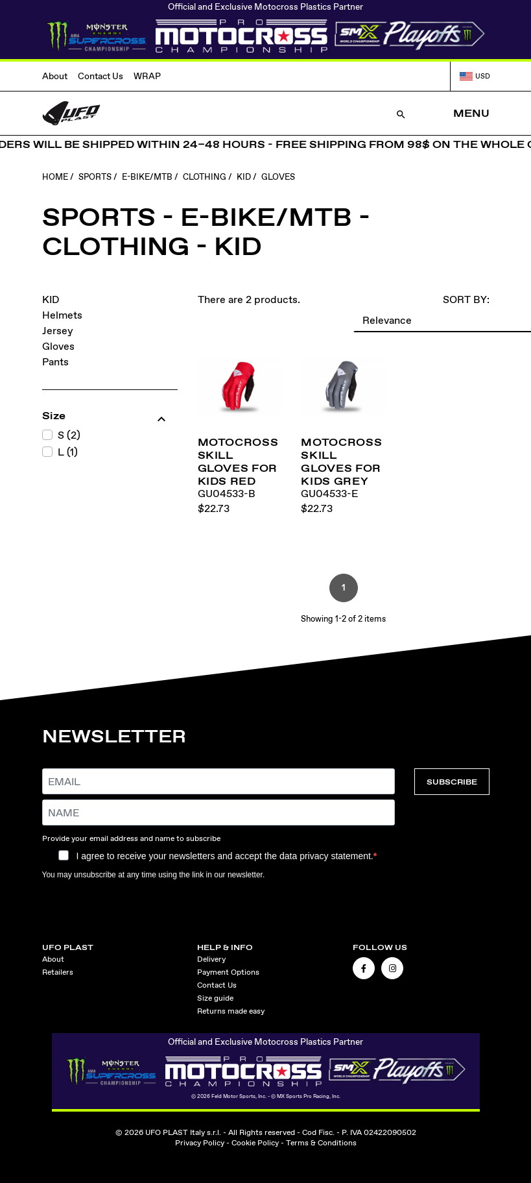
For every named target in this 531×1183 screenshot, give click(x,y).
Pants (55, 362)
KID (50, 299)
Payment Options (228, 972)
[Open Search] (401, 113)
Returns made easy (231, 1011)
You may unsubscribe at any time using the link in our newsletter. (153, 874)
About (54, 76)
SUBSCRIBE (452, 781)
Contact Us (100, 76)
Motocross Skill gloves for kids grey (341, 461)
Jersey (57, 330)
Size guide (215, 998)
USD (475, 75)
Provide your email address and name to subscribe (131, 838)
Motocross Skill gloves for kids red (238, 461)
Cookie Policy (255, 1143)
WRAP (147, 76)
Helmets (62, 315)
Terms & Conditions (321, 1143)
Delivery (211, 959)
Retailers (57, 972)
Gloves (58, 346)
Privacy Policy (199, 1143)
